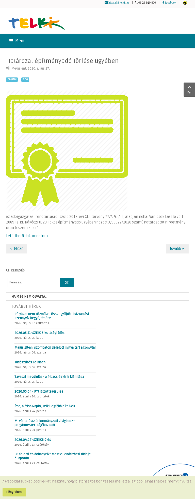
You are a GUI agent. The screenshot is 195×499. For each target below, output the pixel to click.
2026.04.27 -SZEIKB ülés (32, 440)
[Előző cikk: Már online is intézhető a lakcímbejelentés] (16, 248)
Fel (189, 89)
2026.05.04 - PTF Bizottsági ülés (38, 392)
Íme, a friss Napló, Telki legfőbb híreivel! (44, 406)
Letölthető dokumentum (27, 236)
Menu (17, 40)
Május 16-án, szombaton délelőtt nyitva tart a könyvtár (55, 348)
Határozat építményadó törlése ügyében (62, 61)
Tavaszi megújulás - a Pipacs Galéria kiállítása (49, 377)
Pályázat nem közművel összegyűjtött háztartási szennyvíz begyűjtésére (51, 316)
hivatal (12, 79)
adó (25, 79)
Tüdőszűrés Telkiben (29, 362)
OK (67, 282)
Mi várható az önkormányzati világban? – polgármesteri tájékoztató (44, 423)
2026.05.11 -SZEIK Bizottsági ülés (39, 333)
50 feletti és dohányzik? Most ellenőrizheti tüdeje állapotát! (52, 456)
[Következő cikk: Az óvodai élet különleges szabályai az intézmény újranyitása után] (177, 248)
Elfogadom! (14, 492)
